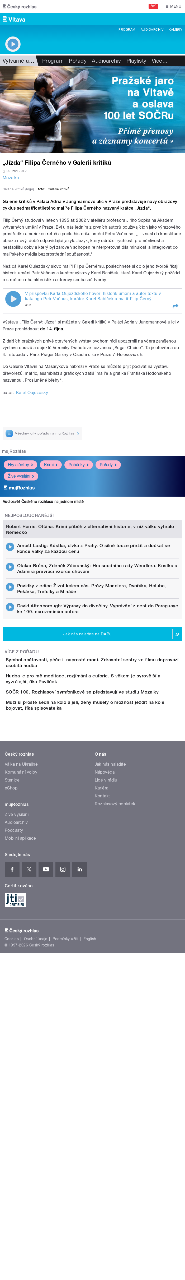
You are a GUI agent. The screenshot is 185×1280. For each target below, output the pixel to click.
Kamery (175, 29)
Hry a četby (20, 568)
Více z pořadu (22, 857)
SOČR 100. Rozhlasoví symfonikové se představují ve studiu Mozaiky (103, 915)
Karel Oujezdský (32, 496)
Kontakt (102, 1044)
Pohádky (79, 568)
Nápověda (105, 1020)
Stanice (12, 1028)
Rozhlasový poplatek (115, 1052)
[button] (175, 410)
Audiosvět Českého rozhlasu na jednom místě (43, 606)
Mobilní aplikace (20, 1086)
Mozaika (11, 177)
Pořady (78, 61)
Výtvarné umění (22, 61)
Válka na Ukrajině (21, 1012)
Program (126, 29)
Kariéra (101, 1036)
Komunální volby (21, 1020)
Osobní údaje (36, 1187)
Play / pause (13, 403)
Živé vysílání (21, 580)
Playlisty (136, 61)
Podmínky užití (65, 1187)
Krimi (51, 568)
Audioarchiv (152, 29)
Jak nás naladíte (110, 1012)
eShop (11, 1036)
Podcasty (14, 1078)
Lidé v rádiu (106, 1028)
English (89, 1187)
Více (160, 61)
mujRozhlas (14, 555)
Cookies (11, 1187)
